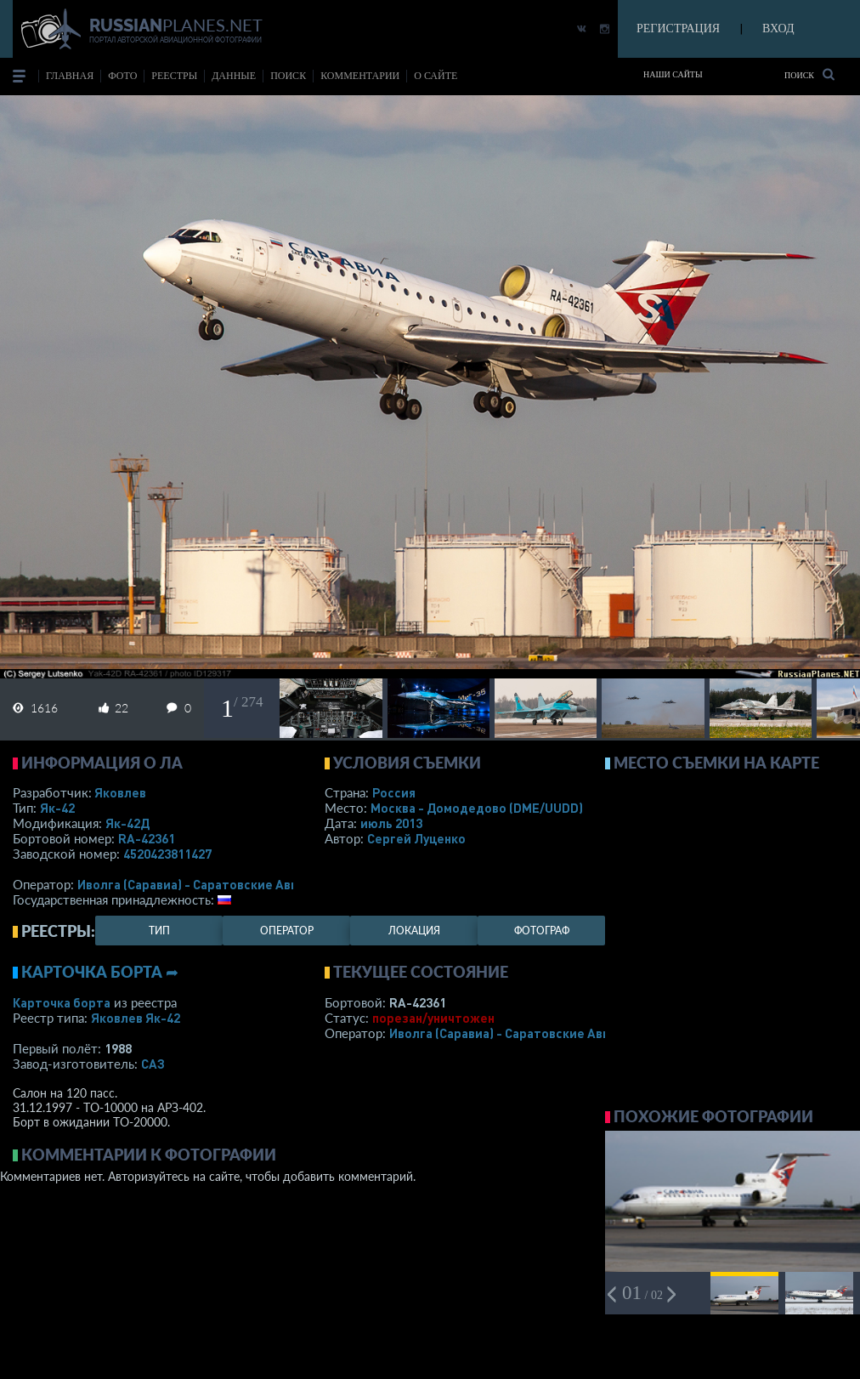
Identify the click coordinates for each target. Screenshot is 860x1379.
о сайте (435, 76)
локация (414, 930)
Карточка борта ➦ (99, 971)
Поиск (809, 74)
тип (159, 930)
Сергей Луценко (416, 838)
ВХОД (778, 28)
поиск (288, 76)
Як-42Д (127, 823)
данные (234, 76)
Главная (69, 76)
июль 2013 (391, 823)
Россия (394, 792)
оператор (287, 930)
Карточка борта (61, 1002)
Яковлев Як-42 (135, 1017)
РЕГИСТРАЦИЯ (678, 28)
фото (122, 76)
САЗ (153, 1063)
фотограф (541, 930)
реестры (174, 76)
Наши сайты (673, 74)
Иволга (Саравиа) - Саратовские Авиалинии (209, 884)
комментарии (359, 76)
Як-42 (57, 807)
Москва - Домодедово (477, 807)
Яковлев (120, 792)
